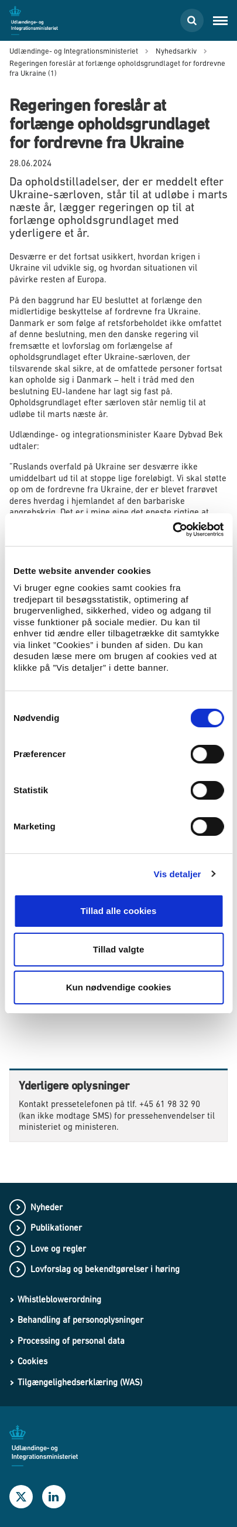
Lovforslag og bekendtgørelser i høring (105, 1269)
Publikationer (56, 1227)
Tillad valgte (119, 949)
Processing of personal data (71, 1341)
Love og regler (58, 1248)
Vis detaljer (177, 874)
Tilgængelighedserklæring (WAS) (80, 1382)
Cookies (32, 1361)
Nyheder (46, 1207)
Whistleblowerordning (59, 1299)
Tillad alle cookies (118, 911)
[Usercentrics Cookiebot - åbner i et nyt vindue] (172, 529)
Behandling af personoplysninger (80, 1320)
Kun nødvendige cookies (118, 987)
